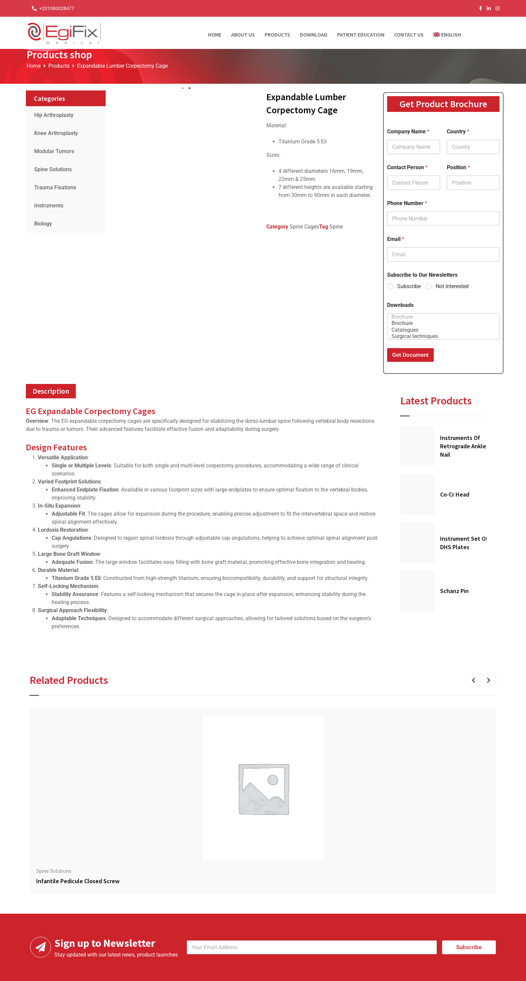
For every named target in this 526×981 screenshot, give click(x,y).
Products (277, 34)
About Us (243, 34)
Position (458, 167)
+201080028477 (56, 8)
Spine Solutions (53, 169)
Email (395, 239)
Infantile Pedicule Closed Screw (77, 881)
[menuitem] (449, 33)
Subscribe (409, 286)
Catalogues (441, 330)
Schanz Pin (454, 591)
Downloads (400, 305)
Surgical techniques (441, 336)
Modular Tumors (54, 151)
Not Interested (452, 286)
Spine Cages (304, 226)
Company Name (408, 131)
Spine (336, 226)
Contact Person (407, 167)
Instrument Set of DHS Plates (464, 543)
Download (313, 34)
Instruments (48, 205)
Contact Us (409, 34)
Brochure (441, 317)
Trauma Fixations (55, 187)
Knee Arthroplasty (56, 133)
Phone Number (407, 203)
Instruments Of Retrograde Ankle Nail (463, 446)
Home (214, 34)
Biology (43, 223)
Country (458, 131)
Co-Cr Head (454, 494)
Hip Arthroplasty (53, 115)
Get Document (410, 354)
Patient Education (360, 34)
